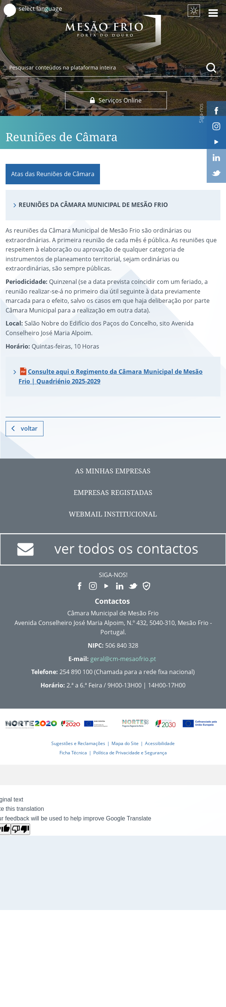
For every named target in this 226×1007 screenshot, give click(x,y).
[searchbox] (113, 67)
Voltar (29, 428)
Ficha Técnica (73, 752)
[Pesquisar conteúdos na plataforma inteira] (211, 67)
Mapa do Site (125, 743)
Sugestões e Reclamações (78, 743)
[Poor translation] (20, 829)
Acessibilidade (160, 743)
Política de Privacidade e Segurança (130, 752)
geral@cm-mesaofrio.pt (123, 659)
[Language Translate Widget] (47, 9)
